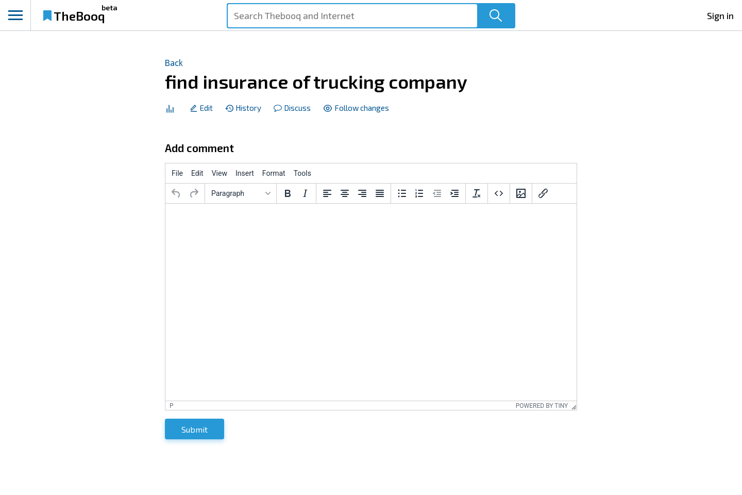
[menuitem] (177, 173)
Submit (194, 429)
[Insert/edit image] (521, 193)
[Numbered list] (419, 193)
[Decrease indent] (437, 193)
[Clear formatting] (476, 193)
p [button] (172, 405)
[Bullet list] (402, 193)
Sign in (720, 15)
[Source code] (499, 193)
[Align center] (344, 193)
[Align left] (327, 193)
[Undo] (176, 193)
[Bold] (287, 193)
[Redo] (194, 193)
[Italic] (305, 193)
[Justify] (380, 193)
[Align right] (362, 193)
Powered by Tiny (542, 405)
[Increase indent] (454, 193)
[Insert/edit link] (543, 193)
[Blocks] (240, 193)
